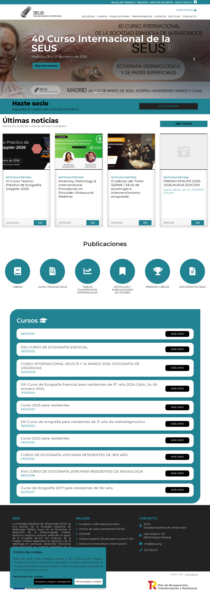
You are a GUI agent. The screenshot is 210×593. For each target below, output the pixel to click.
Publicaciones (119, 16)
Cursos (102, 16)
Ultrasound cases (89, 548)
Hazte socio (183, 2)
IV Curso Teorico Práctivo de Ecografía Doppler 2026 (23, 185)
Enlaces (142, 2)
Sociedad (88, 16)
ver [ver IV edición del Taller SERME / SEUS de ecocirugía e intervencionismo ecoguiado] (145, 223)
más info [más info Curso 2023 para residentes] (177, 407)
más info (177, 333)
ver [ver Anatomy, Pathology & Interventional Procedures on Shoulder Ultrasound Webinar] (93, 223)
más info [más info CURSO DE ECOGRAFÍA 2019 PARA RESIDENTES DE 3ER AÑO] (177, 456)
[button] (16, 59)
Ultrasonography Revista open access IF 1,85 (106, 538)
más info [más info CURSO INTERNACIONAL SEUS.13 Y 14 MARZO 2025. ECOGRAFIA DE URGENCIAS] (177, 367)
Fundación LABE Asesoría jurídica (99, 524)
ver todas (183, 123)
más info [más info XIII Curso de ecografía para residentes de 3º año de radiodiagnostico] (177, 423)
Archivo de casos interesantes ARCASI (102, 528)
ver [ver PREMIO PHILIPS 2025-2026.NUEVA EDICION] (197, 223)
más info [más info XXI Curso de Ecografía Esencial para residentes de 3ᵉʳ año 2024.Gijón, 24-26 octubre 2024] (177, 388)
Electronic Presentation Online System (103, 543)
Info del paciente (161, 2)
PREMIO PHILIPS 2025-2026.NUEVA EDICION (182, 183)
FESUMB (84, 533)
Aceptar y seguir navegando (53, 581)
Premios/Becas (142, 16)
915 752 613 (151, 550)
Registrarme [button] (168, 106)
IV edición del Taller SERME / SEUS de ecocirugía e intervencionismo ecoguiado (127, 188)
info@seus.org (153, 543)
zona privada (186, 10)
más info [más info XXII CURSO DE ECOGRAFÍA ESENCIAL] (177, 349)
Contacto (189, 16)
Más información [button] (46, 65)
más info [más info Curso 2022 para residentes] (177, 440)
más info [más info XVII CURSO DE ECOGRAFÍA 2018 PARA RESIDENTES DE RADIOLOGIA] (177, 473)
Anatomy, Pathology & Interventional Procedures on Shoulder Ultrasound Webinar (77, 188)
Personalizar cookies (89, 581)
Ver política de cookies (28, 576)
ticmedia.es (191, 574)
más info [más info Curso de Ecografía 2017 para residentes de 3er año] (177, 489)
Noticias (174, 16)
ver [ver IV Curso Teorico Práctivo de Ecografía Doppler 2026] (40, 223)
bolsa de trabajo (123, 2)
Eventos (160, 16)
